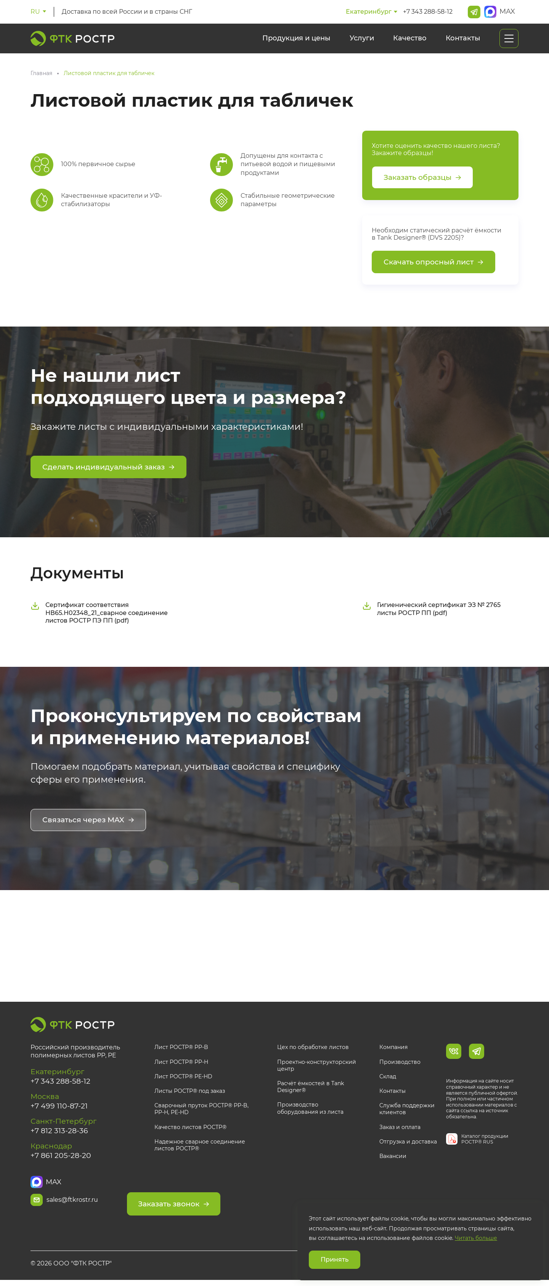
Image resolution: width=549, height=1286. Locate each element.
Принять (334, 1259)
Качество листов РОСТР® (190, 1128)
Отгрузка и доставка (408, 1142)
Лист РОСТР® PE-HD (183, 1077)
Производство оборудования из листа (310, 1109)
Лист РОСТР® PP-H (181, 1063)
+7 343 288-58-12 (428, 11)
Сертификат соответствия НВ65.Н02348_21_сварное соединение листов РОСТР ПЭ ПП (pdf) (99, 614)
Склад (387, 1077)
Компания (393, 1048)
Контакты (463, 38)
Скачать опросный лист (436, 264)
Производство (400, 1063)
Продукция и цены (296, 38)
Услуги (362, 38)
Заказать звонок (204, 1201)
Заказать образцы (425, 178)
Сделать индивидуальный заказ (112, 469)
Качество (410, 38)
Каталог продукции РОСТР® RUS (484, 1140)
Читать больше (476, 1238)
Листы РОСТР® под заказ (189, 1092)
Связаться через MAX (90, 822)
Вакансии (392, 1157)
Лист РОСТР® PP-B (181, 1048)
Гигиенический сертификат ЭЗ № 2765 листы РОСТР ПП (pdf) (431, 610)
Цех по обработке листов (313, 1048)
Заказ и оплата (400, 1128)
